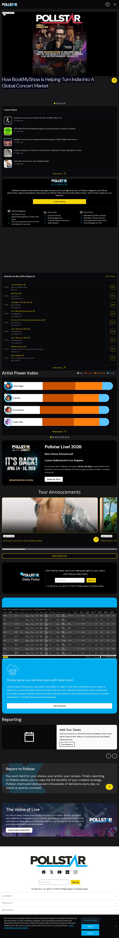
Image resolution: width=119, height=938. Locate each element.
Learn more (59, 201)
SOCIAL (59, 924)
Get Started (59, 706)
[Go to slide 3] (59, 103)
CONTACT (59, 917)
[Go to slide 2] (57, 103)
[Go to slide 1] (54, 103)
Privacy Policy (83, 586)
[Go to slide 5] (64, 103)
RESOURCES (59, 910)
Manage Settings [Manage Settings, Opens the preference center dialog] (90, 932)
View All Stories (59, 556)
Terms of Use (98, 586)
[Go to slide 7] (65, 437)
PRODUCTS (59, 903)
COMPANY (59, 896)
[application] (59, 404)
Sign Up (91, 580)
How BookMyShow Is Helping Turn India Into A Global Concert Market (48, 82)
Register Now (53, 479)
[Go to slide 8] (68, 437)
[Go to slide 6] (63, 437)
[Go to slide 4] (62, 103)
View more (59, 173)
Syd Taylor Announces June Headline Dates (22, 540)
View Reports (67, 744)
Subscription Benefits (19, 830)
